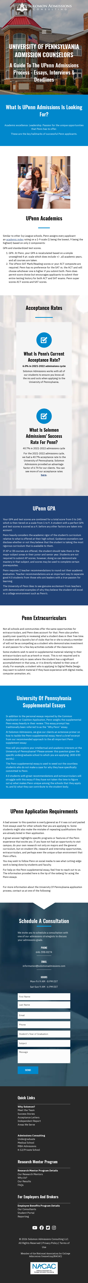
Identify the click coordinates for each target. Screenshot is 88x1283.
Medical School (26, 1142)
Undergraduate (26, 1139)
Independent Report (29, 1121)
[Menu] (44, 31)
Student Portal (26, 1212)
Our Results (24, 1181)
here (43, 475)
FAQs (21, 1185)
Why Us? (22, 1177)
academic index (15, 239)
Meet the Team (26, 1110)
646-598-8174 (44, 952)
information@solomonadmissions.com (44, 966)
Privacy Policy (50, 1243)
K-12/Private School (29, 1149)
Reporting (23, 1216)
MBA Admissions (27, 1146)
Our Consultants (27, 1209)
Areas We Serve (26, 1124)
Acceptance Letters (28, 1117)
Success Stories (26, 1113)
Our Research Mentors (30, 1174)
